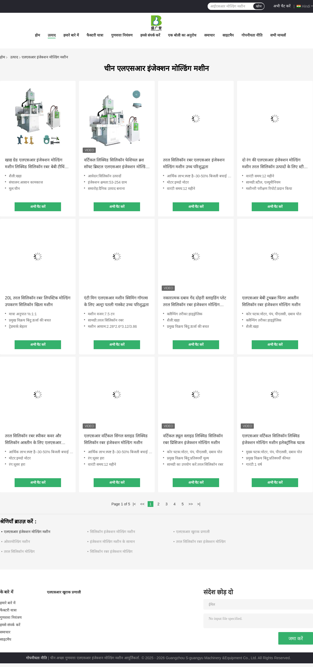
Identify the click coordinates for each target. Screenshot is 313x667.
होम (37, 35)
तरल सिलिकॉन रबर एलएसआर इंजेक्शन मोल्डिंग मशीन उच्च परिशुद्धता (194, 163)
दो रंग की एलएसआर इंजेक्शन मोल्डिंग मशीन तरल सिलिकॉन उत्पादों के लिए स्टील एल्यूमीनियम (274, 164)
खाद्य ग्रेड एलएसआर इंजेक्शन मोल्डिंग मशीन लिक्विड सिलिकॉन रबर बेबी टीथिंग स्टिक (36, 164)
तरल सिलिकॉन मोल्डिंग (19, 551)
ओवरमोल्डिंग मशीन (17, 541)
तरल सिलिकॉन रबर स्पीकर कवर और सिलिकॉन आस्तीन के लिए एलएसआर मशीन (33, 440)
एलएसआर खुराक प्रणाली (193, 532)
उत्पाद (52, 35)
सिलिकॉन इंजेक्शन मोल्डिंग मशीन (112, 532)
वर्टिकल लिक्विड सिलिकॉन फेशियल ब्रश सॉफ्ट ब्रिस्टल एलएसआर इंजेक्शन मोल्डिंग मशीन (116, 164)
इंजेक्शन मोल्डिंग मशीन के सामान (112, 541)
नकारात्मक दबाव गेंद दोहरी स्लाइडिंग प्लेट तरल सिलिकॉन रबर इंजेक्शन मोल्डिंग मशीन (194, 302)
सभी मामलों (278, 35)
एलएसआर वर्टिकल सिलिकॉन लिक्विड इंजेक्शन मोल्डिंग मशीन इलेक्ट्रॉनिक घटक (273, 439)
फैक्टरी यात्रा (95, 35)
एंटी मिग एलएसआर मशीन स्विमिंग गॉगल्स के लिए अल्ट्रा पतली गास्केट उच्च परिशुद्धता (116, 301)
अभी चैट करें (282, 6)
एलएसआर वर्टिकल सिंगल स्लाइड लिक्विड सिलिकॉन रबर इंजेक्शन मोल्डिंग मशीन (116, 439)
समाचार (209, 35)
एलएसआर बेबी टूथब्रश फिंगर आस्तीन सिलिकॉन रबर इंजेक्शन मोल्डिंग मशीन (271, 301)
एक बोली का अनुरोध (182, 35)
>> (191, 504)
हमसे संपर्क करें (150, 35)
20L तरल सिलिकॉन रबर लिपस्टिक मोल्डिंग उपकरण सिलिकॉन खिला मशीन (37, 301)
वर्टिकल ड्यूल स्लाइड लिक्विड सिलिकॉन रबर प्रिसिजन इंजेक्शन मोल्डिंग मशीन (193, 439)
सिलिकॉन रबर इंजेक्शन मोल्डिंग (111, 551)
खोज (259, 6)
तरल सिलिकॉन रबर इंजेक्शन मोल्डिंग (201, 541)
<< (142, 504)
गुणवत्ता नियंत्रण (122, 35)
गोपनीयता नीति (252, 35)
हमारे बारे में (71, 35)
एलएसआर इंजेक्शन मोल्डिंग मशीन (27, 532)
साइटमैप (228, 35)
